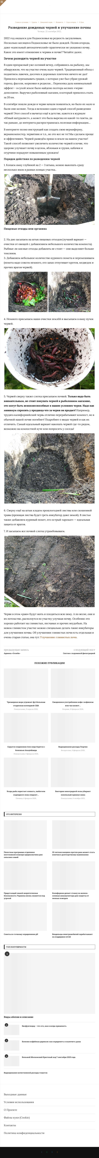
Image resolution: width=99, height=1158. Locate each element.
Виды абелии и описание (18, 1016)
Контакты (10, 1125)
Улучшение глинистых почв (58, 637)
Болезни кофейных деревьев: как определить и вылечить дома (51, 1041)
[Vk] (41, 1152)
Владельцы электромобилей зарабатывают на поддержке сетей (72, 935)
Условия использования (19, 1102)
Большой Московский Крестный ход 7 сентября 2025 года (48, 1057)
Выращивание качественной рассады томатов (25, 1072)
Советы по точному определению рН (21, 934)
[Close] (3, 3)
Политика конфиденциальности (24, 1133)
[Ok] (57, 1152)
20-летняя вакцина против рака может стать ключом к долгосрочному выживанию (73, 853)
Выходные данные (15, 1094)
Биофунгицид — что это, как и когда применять (44, 1026)
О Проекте (10, 1109)
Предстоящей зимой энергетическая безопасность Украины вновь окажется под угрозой (24, 895)
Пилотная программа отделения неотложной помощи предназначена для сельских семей (23, 854)
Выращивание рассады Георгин (73, 747)
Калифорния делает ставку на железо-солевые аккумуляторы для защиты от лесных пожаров (70, 895)
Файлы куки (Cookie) (17, 1117)
